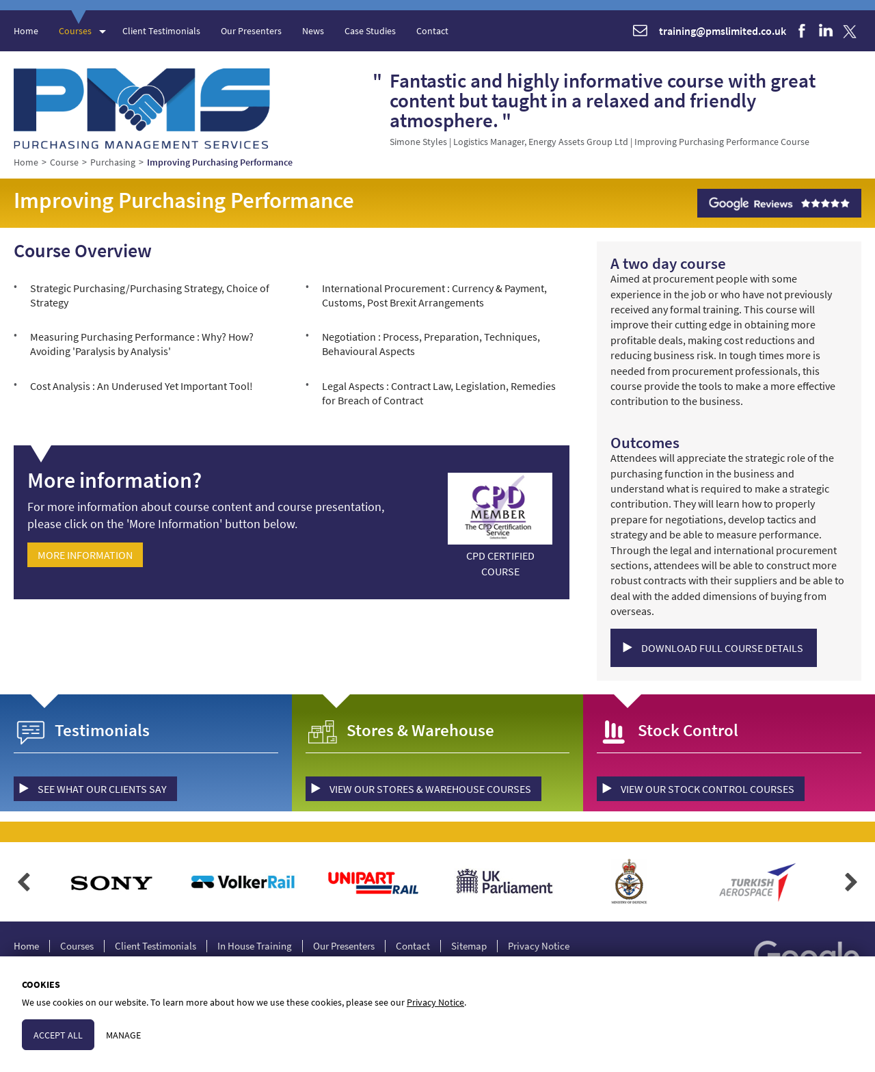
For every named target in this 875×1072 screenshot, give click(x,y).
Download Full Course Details (722, 648)
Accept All (58, 1035)
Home (26, 31)
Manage (123, 1035)
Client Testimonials (161, 31)
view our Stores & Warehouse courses (430, 789)
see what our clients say (102, 789)
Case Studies (370, 31)
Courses (75, 31)
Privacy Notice (538, 946)
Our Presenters (251, 31)
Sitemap (469, 946)
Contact (432, 31)
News (313, 31)
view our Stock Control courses (707, 789)
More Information (85, 555)
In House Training (254, 946)
